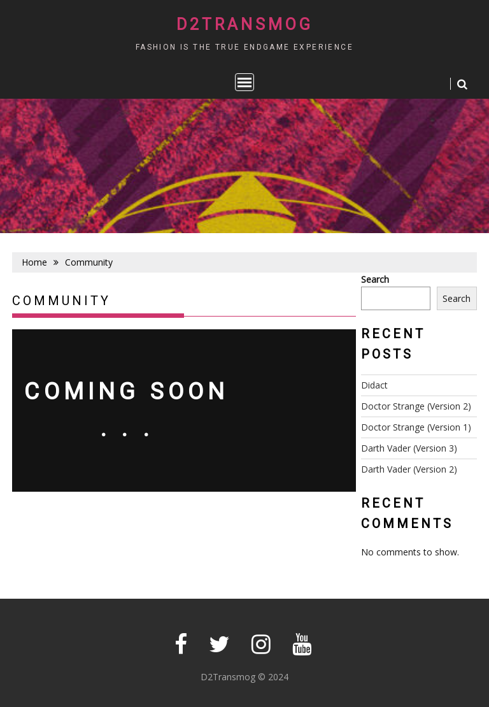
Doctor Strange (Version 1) (416, 427)
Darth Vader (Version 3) (409, 448)
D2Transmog (244, 24)
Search (375, 279)
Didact (374, 385)
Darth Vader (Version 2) (409, 469)
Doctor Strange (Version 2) (416, 406)
